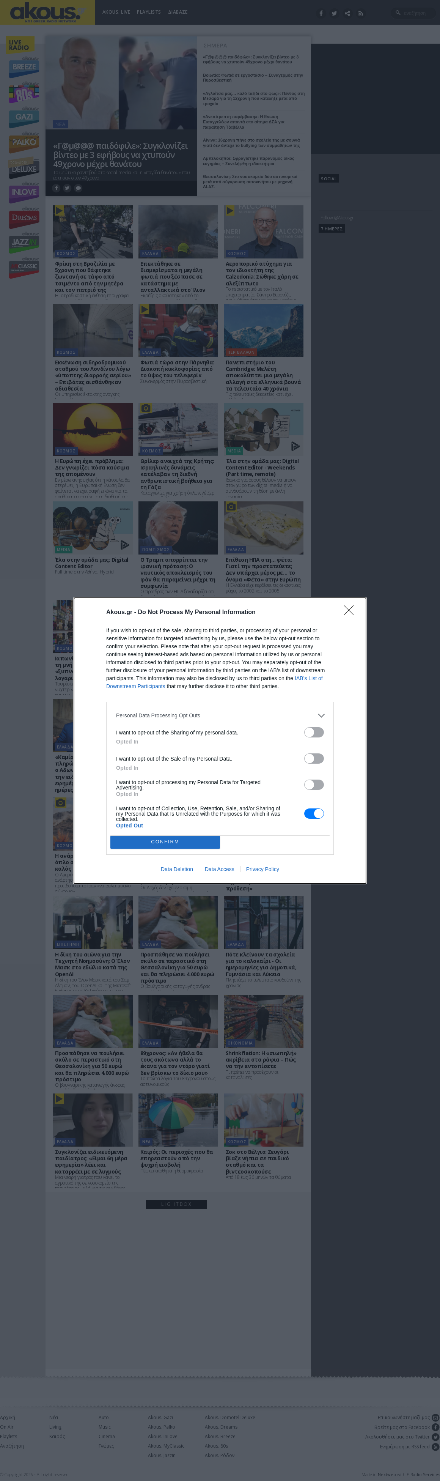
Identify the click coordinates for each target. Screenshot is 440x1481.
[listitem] (220, 716)
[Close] (351, 612)
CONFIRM (165, 842)
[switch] (314, 732)
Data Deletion (177, 869)
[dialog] (220, 741)
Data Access (219, 869)
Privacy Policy (262, 869)
